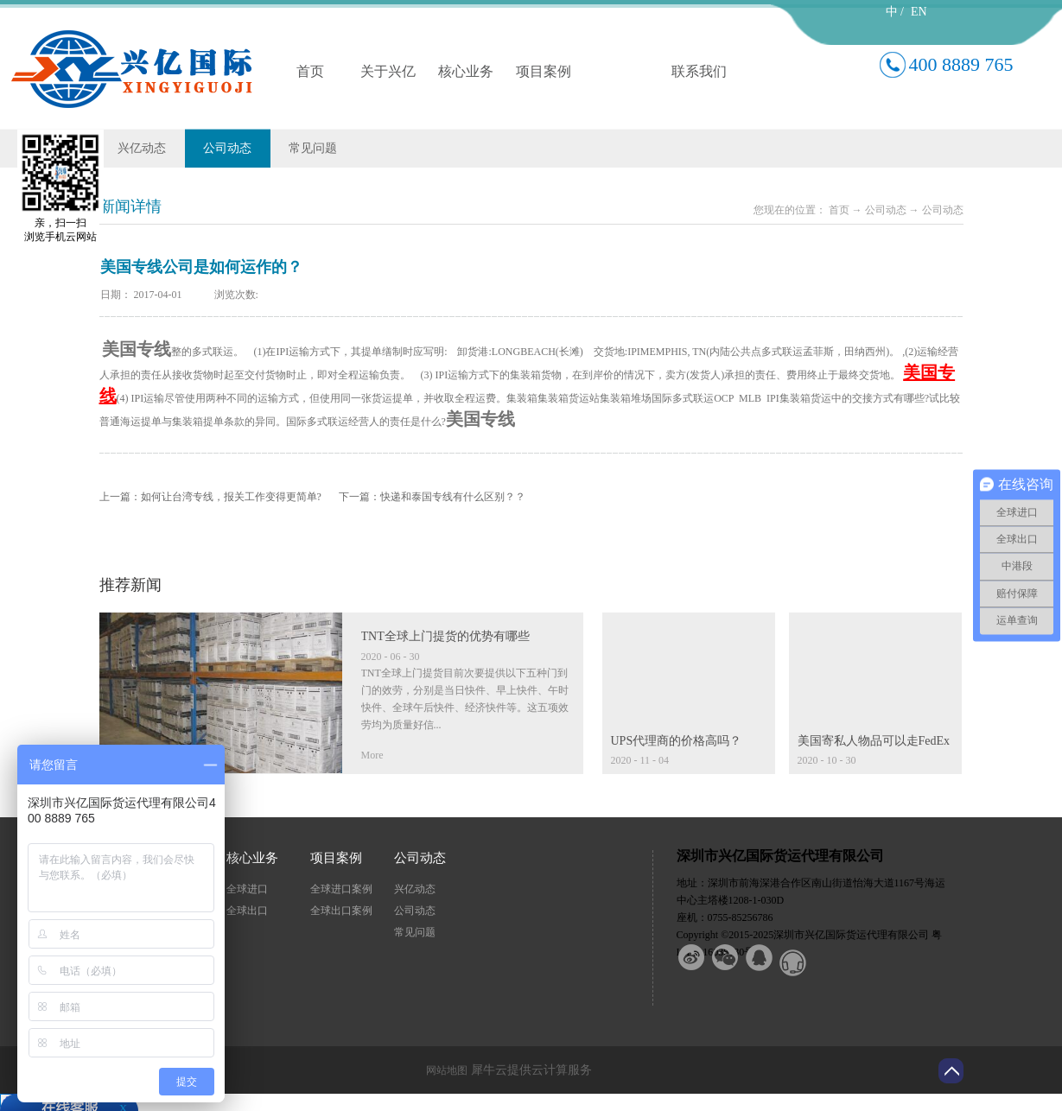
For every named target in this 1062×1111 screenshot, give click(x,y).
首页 (310, 71)
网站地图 (444, 1070)
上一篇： (210, 497)
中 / (895, 11)
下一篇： (432, 497)
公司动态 (885, 210)
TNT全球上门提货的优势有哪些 (445, 636)
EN (919, 11)
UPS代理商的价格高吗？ (676, 740)
